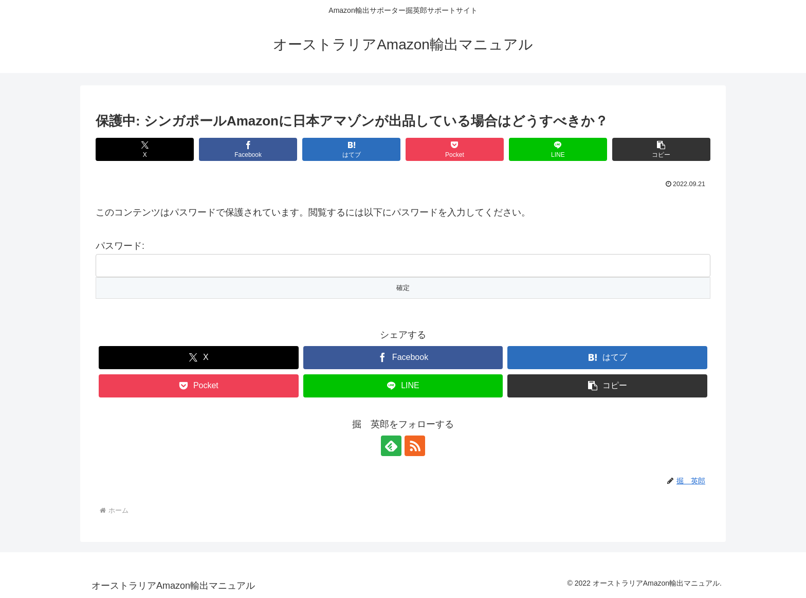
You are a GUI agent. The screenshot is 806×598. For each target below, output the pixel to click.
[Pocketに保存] (455, 149)
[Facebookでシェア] (248, 149)
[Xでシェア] (145, 149)
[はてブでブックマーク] (351, 149)
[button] (661, 149)
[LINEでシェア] (558, 149)
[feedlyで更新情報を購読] (391, 446)
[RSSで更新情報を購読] (415, 446)
